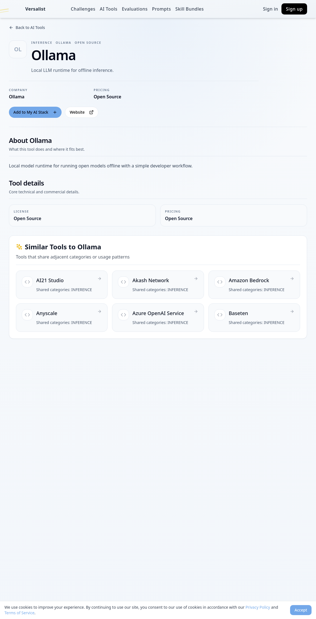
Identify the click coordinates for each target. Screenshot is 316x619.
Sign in (270, 9)
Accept (301, 610)
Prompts (161, 9)
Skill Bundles (189, 9)
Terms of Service (19, 612)
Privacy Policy (257, 607)
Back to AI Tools (27, 27)
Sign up (294, 9)
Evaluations (134, 9)
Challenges (83, 9)
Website (82, 112)
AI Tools (108, 9)
